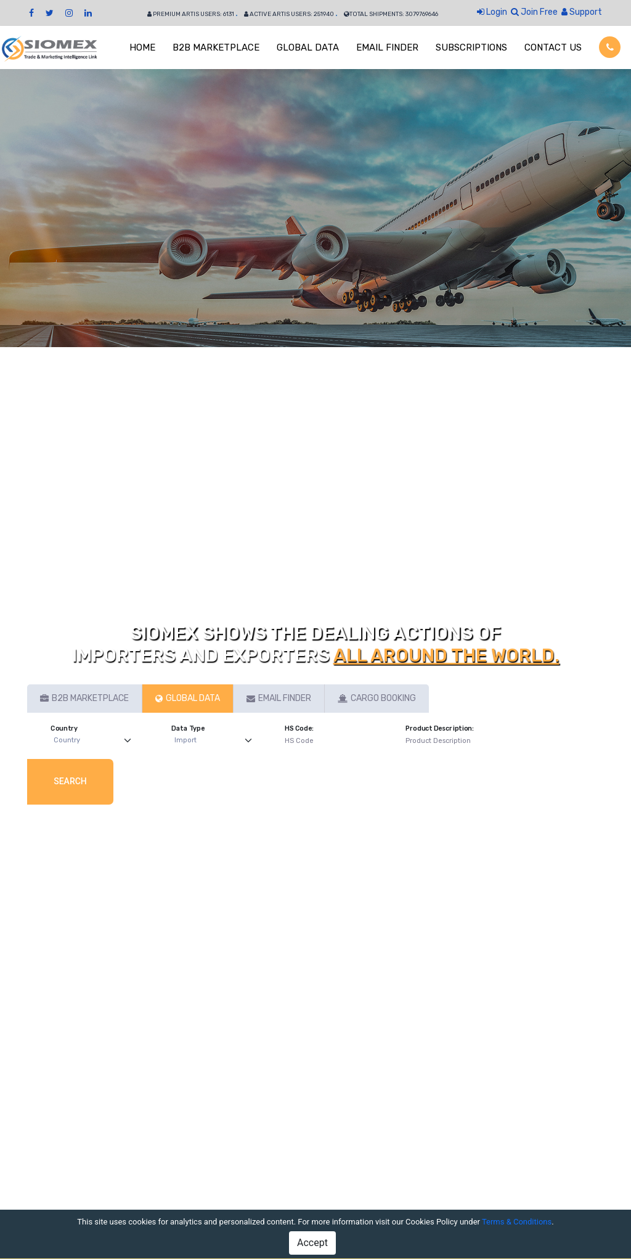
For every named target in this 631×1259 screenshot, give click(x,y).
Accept (312, 1243)
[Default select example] (95, 741)
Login (492, 12)
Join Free (534, 12)
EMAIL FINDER (387, 47)
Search (70, 781)
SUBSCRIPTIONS (471, 47)
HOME (142, 47)
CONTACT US (553, 47)
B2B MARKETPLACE (216, 47)
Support (581, 12)
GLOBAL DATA (308, 47)
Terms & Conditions (517, 1221)
